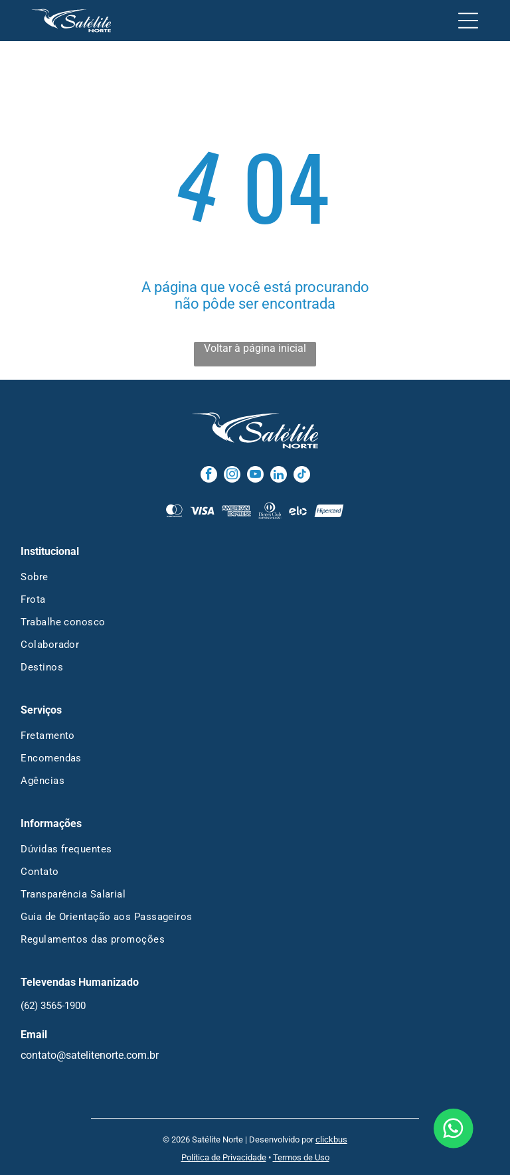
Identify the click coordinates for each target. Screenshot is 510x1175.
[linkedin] (278, 476)
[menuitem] (255, 577)
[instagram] (232, 476)
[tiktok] (302, 476)
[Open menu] (468, 21)
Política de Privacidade (223, 1157)
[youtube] (255, 476)
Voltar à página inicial (255, 348)
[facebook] (209, 476)
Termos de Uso (301, 1157)
